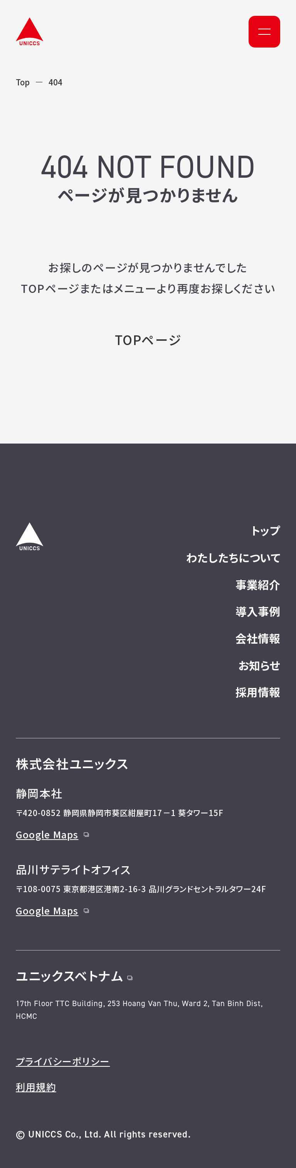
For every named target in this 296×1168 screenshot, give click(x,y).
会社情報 (257, 638)
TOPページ (148, 339)
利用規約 (36, 1086)
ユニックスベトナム (74, 975)
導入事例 (257, 611)
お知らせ (259, 665)
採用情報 (257, 692)
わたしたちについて (233, 557)
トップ (265, 530)
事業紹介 (257, 584)
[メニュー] (264, 32)
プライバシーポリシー (63, 1061)
